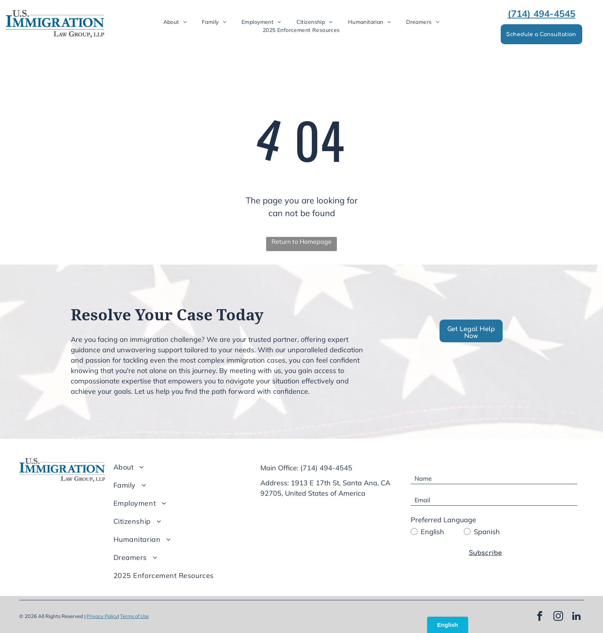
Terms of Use (134, 616)
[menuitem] (175, 22)
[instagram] (558, 617)
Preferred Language (443, 519)
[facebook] (539, 617)
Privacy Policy (102, 616)
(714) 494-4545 (326, 467)
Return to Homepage (301, 241)
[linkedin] (576, 617)
